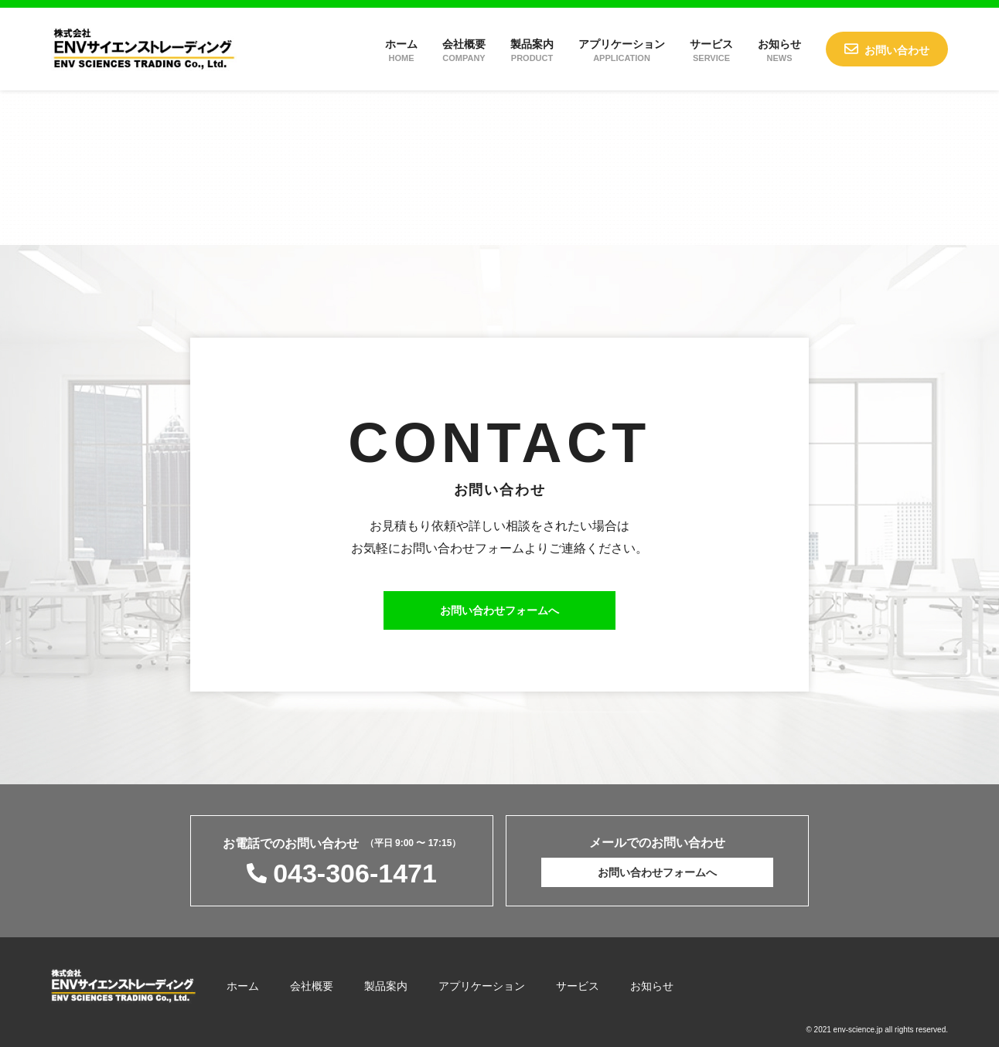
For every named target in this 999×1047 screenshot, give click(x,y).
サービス (711, 50)
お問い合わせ (896, 50)
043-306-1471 (355, 873)
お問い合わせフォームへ (499, 610)
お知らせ (779, 50)
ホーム (401, 50)
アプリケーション (621, 50)
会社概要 (464, 50)
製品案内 (532, 50)
